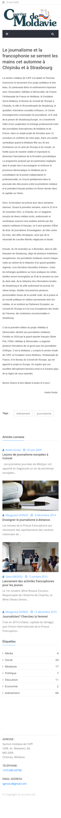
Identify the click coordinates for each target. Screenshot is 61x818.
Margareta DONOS (17, 515)
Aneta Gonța (13, 450)
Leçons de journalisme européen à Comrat (25, 457)
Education (30, 680)
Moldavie (30, 666)
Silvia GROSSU (14, 576)
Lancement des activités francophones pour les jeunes (28, 583)
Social (30, 660)
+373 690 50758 (12, 770)
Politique (30, 673)
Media (30, 653)
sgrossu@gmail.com (14, 783)
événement (23, 413)
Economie (30, 686)
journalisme (44, 413)
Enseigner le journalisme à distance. (26, 520)
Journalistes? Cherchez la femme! (25, 616)
